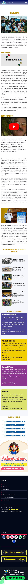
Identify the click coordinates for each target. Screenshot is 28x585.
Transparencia (6, 500)
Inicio (4, 484)
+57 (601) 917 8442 (14, 509)
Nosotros (5, 486)
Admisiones (6, 489)
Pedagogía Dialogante (8, 494)
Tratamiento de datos (8, 497)
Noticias (5, 492)
